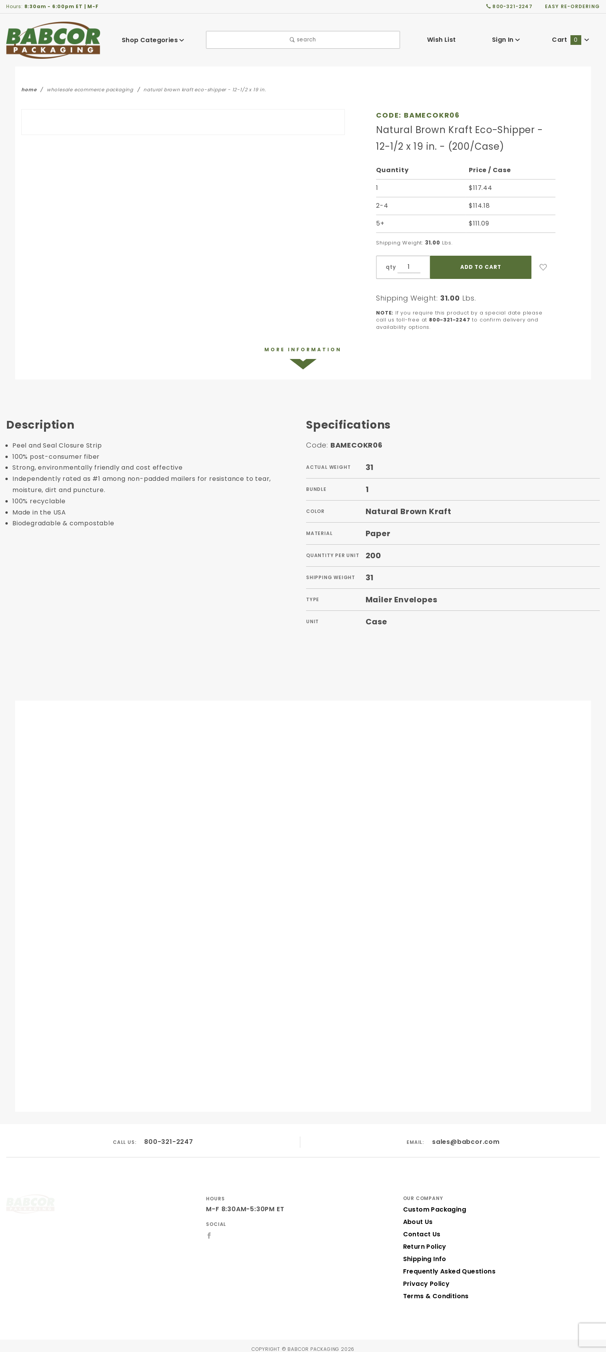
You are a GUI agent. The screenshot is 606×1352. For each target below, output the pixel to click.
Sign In (506, 39)
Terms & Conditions (433, 1289)
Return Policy (424, 1240)
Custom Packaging (432, 1203)
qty (390, 267)
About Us (417, 1215)
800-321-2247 (169, 1135)
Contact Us (420, 1227)
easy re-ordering (573, 6)
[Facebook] (209, 1229)
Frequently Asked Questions (447, 1264)
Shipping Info (423, 1252)
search (303, 40)
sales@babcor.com (466, 1135)
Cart (570, 39)
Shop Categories (153, 39)
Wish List (441, 39)
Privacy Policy (425, 1277)
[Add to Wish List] (543, 267)
